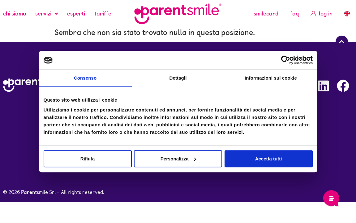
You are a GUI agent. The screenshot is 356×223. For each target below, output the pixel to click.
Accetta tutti (268, 158)
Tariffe (102, 13)
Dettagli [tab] (178, 78)
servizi (46, 14)
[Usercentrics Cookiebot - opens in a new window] (286, 60)
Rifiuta (87, 158)
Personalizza (178, 158)
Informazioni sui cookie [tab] (271, 78)
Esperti (76, 13)
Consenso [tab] (85, 78)
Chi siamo (14, 13)
